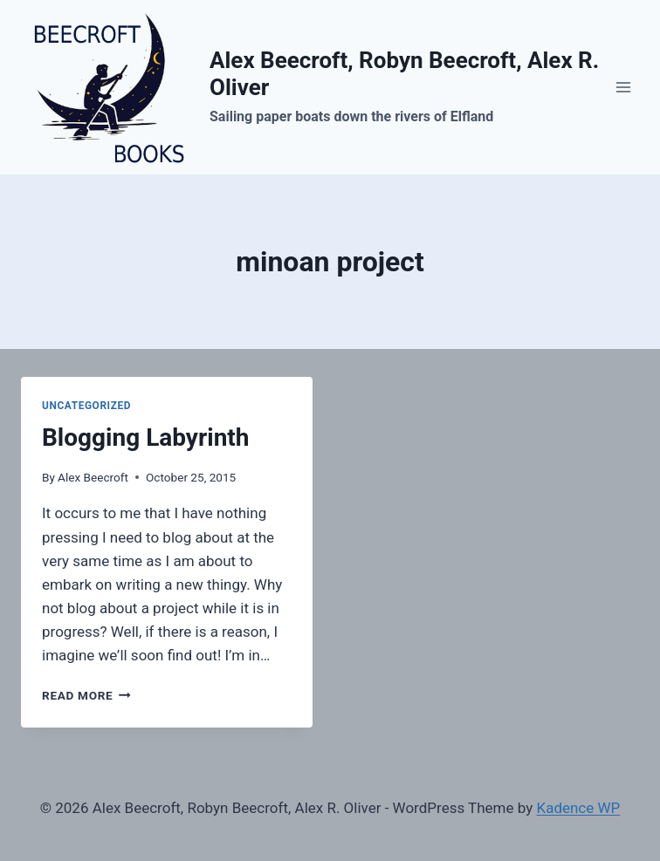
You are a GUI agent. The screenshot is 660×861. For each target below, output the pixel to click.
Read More (86, 695)
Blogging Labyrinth (145, 437)
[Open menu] (623, 86)
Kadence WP (578, 808)
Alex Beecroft (93, 477)
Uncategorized (86, 406)
